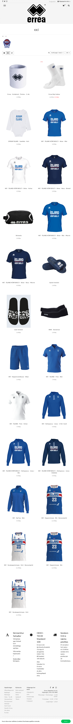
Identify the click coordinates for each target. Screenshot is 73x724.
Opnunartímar (8, 699)
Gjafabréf (18, 697)
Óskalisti (29, 699)
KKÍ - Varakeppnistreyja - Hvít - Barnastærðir (18, 565)
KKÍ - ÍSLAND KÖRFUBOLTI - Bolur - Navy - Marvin (18, 282)
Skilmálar (6, 703)
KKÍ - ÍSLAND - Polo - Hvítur (19, 424)
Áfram (65, 721)
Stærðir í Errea (8, 708)
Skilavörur (18, 692)
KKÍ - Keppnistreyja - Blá (54, 565)
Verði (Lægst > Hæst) (57, 52)
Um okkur (7, 710)
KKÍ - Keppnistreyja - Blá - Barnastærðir (54, 518)
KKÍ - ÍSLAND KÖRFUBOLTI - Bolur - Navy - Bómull (54, 188)
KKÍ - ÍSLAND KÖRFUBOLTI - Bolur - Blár (54, 141)
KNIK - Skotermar (54, 329)
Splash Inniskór (54, 282)
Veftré (17, 694)
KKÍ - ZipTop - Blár (19, 518)
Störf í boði (7, 706)
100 (68, 52)
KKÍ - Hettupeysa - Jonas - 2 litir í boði (54, 424)
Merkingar (7, 694)
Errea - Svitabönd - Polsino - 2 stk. (19, 94)
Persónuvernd (8, 701)
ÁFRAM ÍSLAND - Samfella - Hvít (18, 141)
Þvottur (6, 712)
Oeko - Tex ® (8, 697)
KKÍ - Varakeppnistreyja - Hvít (18, 612)
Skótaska (19, 235)
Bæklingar (7, 692)
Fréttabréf (29, 701)
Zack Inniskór (18, 329)
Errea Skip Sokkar (54, 94)
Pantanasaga (30, 696)
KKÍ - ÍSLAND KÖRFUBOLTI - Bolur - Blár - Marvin (54, 235)
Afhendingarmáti (9, 690)
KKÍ (6, 36)
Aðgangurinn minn (64, 1)
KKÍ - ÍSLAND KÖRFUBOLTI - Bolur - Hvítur (18, 188)
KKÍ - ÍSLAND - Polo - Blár (54, 377)
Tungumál (52, 1)
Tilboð (17, 699)
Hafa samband (19, 690)
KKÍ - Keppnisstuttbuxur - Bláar (19, 377)
